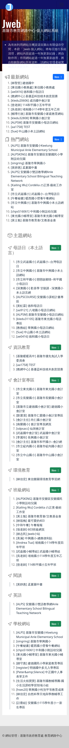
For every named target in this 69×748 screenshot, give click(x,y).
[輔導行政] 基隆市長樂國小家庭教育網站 (37, 114)
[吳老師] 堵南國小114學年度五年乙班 (35, 109)
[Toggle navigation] (61, 4)
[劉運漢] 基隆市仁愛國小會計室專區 (39, 415)
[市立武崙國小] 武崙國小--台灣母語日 (35, 194)
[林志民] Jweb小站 (28, 534)
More (58, 77)
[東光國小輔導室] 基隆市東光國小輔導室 (37, 216)
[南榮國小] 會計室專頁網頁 (33, 424)
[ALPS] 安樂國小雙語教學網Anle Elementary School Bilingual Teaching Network (36, 176)
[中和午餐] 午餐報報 (29, 525)
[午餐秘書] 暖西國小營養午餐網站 (33, 198)
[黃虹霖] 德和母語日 (29, 306)
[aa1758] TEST (20, 127)
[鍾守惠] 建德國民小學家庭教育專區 (39, 663)
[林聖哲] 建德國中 (22, 83)
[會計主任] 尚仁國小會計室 (33, 420)
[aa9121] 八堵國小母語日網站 (35, 310)
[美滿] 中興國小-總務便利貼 (34, 538)
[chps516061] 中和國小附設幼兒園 (34, 211)
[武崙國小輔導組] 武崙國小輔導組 (38, 551)
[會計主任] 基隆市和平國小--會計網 (39, 442)
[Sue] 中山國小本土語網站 (28, 131)
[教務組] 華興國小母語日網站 (35, 328)
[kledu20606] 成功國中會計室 (30, 100)
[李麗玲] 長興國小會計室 (32, 437)
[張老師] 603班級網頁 (30, 529)
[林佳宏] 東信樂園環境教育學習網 (38, 479)
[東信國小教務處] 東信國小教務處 (33, 87)
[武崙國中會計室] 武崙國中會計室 (38, 433)
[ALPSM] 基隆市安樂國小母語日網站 (34, 122)
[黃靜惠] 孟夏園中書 (24, 167)
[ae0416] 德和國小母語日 (27, 92)
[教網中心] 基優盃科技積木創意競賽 (34, 96)
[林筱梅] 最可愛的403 (30, 521)
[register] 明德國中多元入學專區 (37, 668)
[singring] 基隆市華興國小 (28, 163)
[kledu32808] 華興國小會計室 (30, 118)
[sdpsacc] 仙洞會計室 (30, 429)
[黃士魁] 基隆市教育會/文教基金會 (33, 220)
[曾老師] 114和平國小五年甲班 (31, 105)
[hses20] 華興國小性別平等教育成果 (40, 690)
